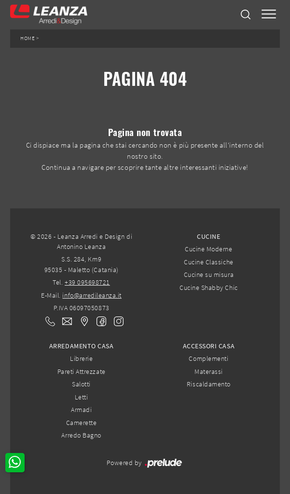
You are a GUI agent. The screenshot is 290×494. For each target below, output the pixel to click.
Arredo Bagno (81, 435)
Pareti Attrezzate (81, 371)
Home (27, 38)
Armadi (81, 409)
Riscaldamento (209, 384)
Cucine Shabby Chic (208, 287)
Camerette (81, 422)
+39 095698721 (87, 282)
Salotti (81, 384)
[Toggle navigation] (269, 15)
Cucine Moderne (208, 249)
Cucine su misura (209, 274)
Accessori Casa (209, 346)
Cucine (208, 236)
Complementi (208, 358)
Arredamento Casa (81, 346)
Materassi (208, 371)
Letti (81, 397)
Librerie (81, 358)
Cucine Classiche (208, 262)
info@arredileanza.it (92, 295)
